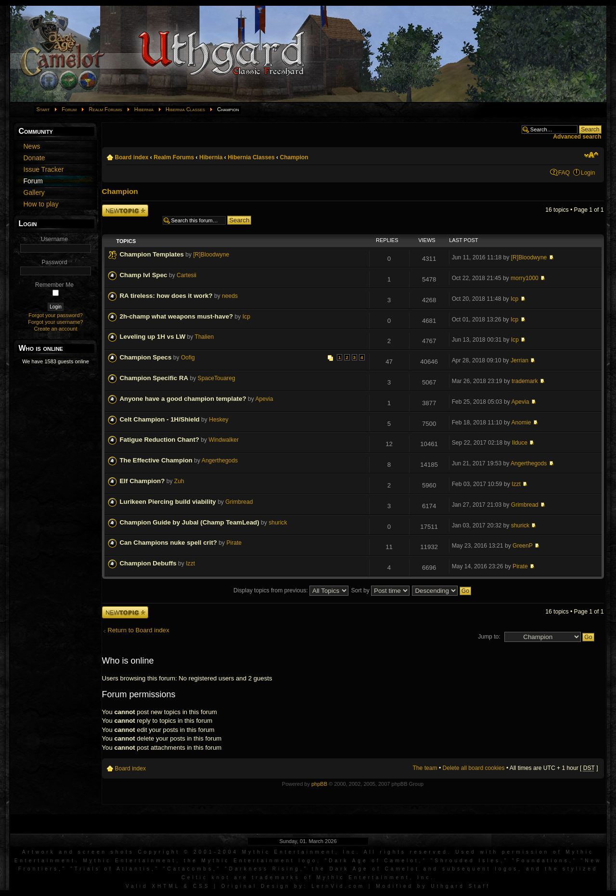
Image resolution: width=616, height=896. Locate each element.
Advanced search (577, 136)
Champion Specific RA (154, 378)
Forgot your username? (55, 322)
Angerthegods (220, 460)
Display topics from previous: (290, 590)
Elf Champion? (142, 481)
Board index (132, 157)
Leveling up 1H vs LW (153, 336)
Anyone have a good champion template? (183, 398)
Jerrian (519, 360)
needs (230, 296)
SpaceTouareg (216, 378)
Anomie (521, 422)
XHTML (166, 886)
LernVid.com (338, 886)
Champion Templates (152, 254)
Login (588, 172)
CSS (201, 886)
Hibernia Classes (185, 109)
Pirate (234, 542)
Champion (294, 157)
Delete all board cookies (474, 768)
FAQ (564, 172)
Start (43, 109)
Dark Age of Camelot (374, 860)
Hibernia (144, 109)
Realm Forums (105, 109)
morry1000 (525, 278)
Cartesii (186, 275)
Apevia (264, 399)
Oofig (188, 357)
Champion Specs (146, 357)
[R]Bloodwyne (211, 254)
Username (54, 239)
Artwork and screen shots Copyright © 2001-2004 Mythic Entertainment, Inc (189, 852)
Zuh (179, 481)
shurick (278, 522)
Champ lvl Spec (143, 275)
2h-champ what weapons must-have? (176, 316)
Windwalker (223, 439)
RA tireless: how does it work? (166, 295)
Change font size (591, 155)
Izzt (516, 484)
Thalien (204, 336)
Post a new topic (125, 211)
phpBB (319, 784)
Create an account (55, 329)
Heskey (218, 419)
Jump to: (489, 636)
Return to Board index (138, 630)
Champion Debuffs (148, 563)
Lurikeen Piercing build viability (168, 501)
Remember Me (54, 285)
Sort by (380, 590)
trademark (525, 381)
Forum (69, 109)
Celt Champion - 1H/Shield (160, 419)
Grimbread (239, 502)
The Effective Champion (156, 460)
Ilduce (519, 442)
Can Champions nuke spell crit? (168, 542)
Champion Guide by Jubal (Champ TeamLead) (189, 522)
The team (424, 768)
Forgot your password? (55, 315)
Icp (514, 298)
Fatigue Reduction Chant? (159, 439)
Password (54, 262)
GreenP (522, 545)
